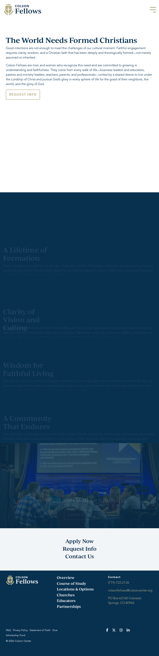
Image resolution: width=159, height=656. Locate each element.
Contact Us (79, 556)
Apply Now (79, 541)
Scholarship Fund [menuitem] (15, 635)
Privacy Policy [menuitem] (20, 630)
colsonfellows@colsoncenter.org (130, 590)
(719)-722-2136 (118, 583)
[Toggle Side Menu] (153, 9)
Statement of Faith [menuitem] (40, 630)
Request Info (23, 94)
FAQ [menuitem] (8, 630)
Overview (65, 577)
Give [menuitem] (54, 630)
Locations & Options (75, 589)
